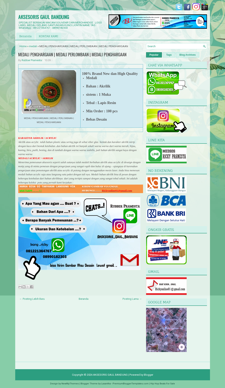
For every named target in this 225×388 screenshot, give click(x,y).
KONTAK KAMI (48, 36)
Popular (154, 54)
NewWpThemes (70, 383)
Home (23, 46)
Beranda (25, 36)
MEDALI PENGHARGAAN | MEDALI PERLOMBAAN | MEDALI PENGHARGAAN (72, 54)
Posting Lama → (132, 298)
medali (33, 46)
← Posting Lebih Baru (32, 298)
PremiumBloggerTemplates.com (131, 383)
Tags (169, 54)
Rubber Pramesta (32, 60)
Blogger (148, 374)
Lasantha (106, 383)
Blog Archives (187, 54)
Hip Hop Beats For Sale (162, 383)
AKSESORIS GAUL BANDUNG (43, 16)
